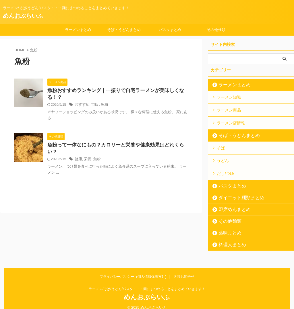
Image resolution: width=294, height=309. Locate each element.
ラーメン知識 (229, 96)
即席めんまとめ (231, 203)
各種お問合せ (184, 270)
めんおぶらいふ (23, 16)
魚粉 (102, 106)
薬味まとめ (227, 226)
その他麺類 (216, 30)
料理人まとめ (229, 238)
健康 (78, 154)
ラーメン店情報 (231, 120)
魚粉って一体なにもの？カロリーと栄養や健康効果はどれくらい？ (116, 146)
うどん (223, 155)
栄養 (86, 154)
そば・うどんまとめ (124, 30)
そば (221, 144)
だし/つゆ (225, 167)
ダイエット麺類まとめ (236, 191)
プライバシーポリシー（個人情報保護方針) (133, 270)
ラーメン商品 (229, 108)
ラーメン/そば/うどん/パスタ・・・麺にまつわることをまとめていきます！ (147, 282)
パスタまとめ (170, 30)
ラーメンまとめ (78, 30)
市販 (93, 106)
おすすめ (81, 106)
